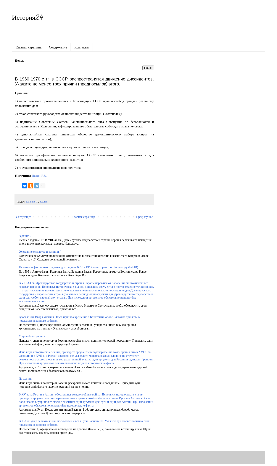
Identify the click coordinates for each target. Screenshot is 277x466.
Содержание (58, 47)
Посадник (25, 378)
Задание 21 (26, 236)
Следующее (23, 217)
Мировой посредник (32, 336)
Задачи (43, 201)
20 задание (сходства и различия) (40, 251)
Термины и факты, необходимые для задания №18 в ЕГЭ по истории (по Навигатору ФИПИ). (79, 267)
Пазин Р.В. (39, 175)
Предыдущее (144, 217)
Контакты (81, 47)
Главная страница (29, 47)
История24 (27, 18)
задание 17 (32, 201)
